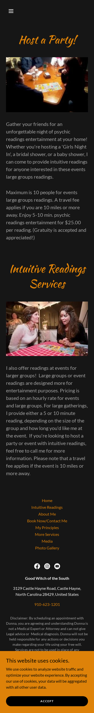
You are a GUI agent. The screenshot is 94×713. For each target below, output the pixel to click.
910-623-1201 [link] (47, 604)
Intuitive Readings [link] (47, 507)
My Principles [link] (47, 527)
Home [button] (47, 500)
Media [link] (47, 541)
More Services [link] (47, 534)
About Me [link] (47, 514)
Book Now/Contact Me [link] (47, 520)
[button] (15, 11)
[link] (37, 566)
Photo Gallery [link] (47, 547)
